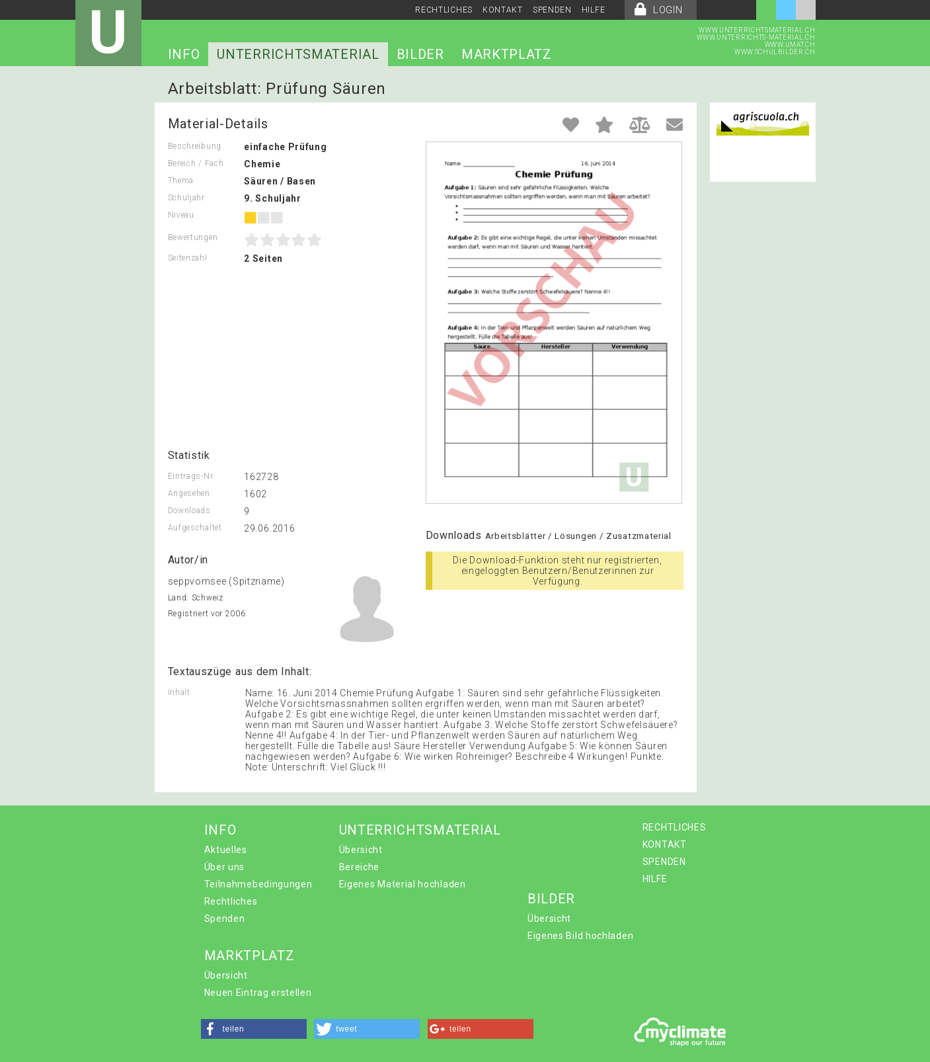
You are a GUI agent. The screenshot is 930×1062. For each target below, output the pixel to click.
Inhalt (179, 692)
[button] (254, 1029)
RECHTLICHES (444, 10)
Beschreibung (194, 146)
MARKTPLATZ (506, 54)
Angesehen (189, 493)
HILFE (593, 10)
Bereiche (359, 867)
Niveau (181, 215)
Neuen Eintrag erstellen (258, 992)
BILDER (420, 54)
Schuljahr (186, 197)
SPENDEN (552, 10)
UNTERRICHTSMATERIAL (298, 54)
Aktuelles (225, 849)
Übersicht (361, 849)
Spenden (224, 918)
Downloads (189, 510)
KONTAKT (503, 10)
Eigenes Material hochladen (402, 884)
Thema (181, 180)
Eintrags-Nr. (191, 476)
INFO (184, 54)
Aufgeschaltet (195, 527)
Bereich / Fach (196, 163)
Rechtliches (231, 901)
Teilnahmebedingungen (258, 884)
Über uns (224, 867)
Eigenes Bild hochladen (580, 935)
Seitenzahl (188, 258)
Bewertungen (193, 237)
